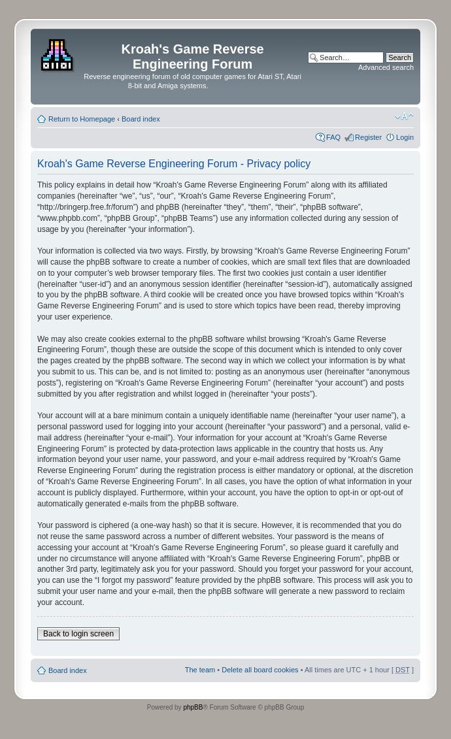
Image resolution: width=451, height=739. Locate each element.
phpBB (193, 707)
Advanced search (386, 67)
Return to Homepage (81, 119)
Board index (141, 119)
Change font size (404, 116)
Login (405, 137)
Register (368, 137)
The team (200, 670)
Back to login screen (78, 633)
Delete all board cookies (260, 670)
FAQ (333, 137)
